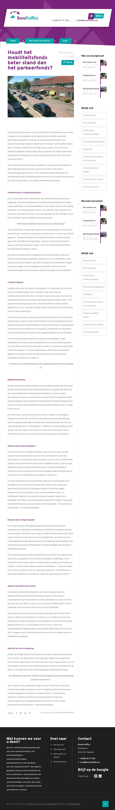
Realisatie (87, 149)
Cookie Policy (33, 804)
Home (13, 41)
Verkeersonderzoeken (93, 179)
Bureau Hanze (75, 804)
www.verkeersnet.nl (65, 712)
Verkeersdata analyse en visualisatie (93, 159)
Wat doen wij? (60, 750)
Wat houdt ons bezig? (39, 41)
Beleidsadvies (89, 115)
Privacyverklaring (49, 804)
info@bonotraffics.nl (87, 20)
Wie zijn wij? (59, 745)
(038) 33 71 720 (61, 20)
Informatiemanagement (94, 142)
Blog (65, 41)
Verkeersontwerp (91, 187)
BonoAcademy (89, 123)
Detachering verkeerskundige (90, 132)
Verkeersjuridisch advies (91, 170)
